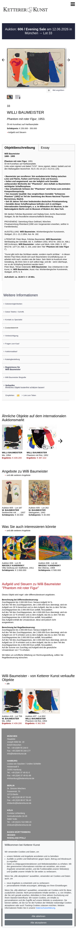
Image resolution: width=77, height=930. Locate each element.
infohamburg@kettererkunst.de (20, 778)
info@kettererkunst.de (16, 754)
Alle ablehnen (38, 916)
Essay (45, 147)
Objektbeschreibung (20, 147)
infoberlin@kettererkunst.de (19, 803)
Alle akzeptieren (38, 922)
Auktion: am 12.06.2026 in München (38, 31)
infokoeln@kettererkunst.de (19, 825)
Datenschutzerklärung (45, 908)
